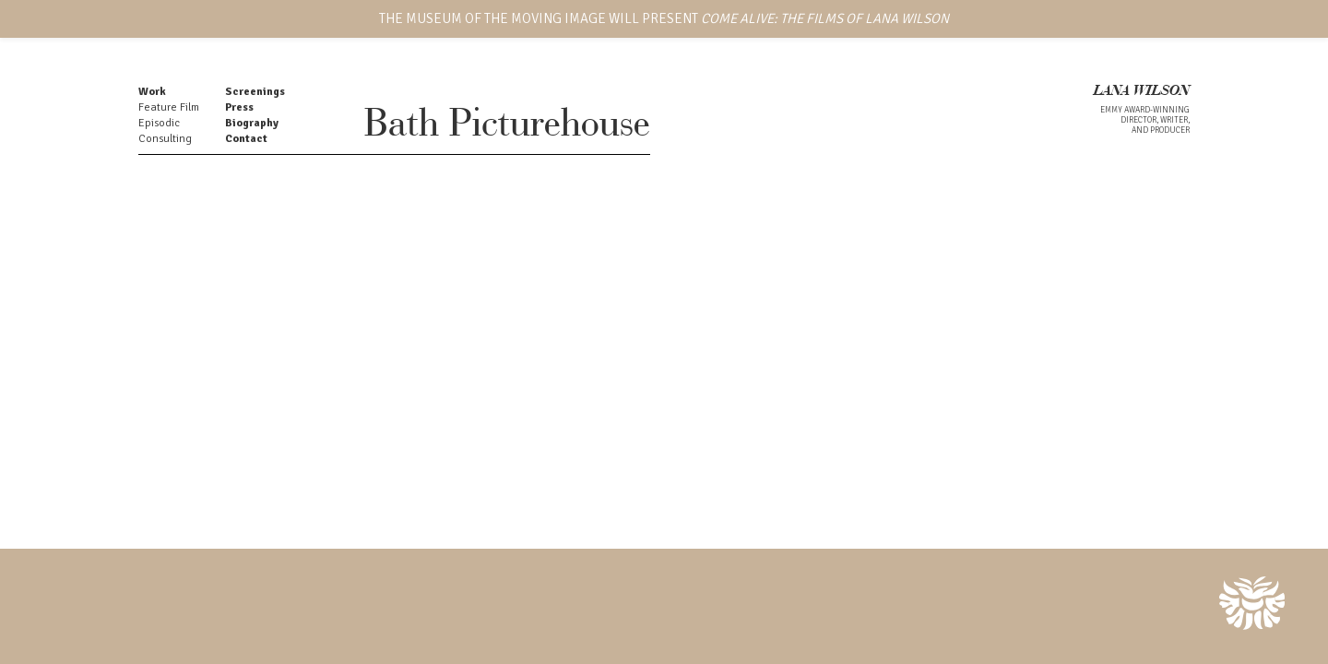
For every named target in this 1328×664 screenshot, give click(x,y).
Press (239, 107)
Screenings (255, 92)
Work (152, 92)
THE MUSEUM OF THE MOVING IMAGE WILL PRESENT (664, 18)
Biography (252, 123)
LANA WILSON (1142, 92)
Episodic (159, 123)
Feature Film (168, 107)
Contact (246, 139)
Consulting (165, 139)
